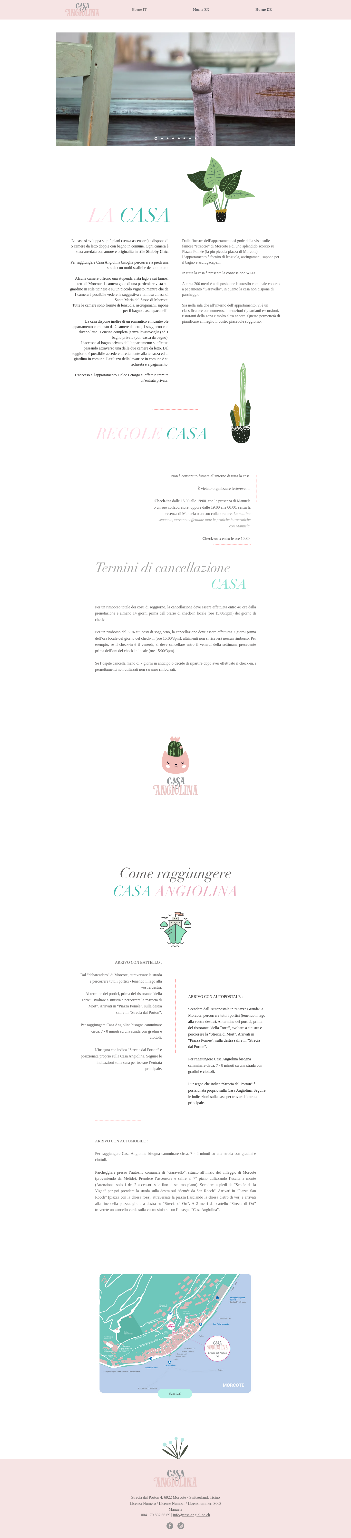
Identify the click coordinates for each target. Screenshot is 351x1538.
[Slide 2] (173, 138)
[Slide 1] (162, 138)
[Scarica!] (175, 1393)
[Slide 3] (167, 138)
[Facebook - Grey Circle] (169, 1525)
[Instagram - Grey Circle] (180, 1525)
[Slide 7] (184, 138)
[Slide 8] (190, 138)
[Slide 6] (179, 138)
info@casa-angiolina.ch (191, 1515)
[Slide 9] (195, 138)
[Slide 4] (156, 138)
